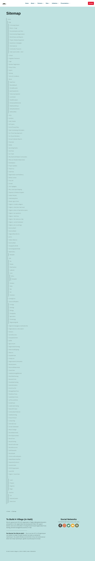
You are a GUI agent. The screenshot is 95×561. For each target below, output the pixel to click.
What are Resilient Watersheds (17, 160)
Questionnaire (12, 465)
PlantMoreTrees (13, 394)
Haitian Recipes (13, 195)
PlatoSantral (13, 267)
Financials (11, 142)
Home (27, 3)
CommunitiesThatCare (14, 412)
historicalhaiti (12, 243)
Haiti (10, 258)
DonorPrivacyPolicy (14, 127)
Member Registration (14, 64)
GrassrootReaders (14, 301)
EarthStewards (12, 450)
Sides (11, 286)
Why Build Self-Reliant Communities (18, 157)
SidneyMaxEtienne (14, 109)
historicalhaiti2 (12, 231)
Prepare (12, 483)
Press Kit (11, 180)
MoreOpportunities (14, 435)
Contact (11, 55)
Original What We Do (14, 234)
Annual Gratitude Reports (15, 139)
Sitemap (11, 73)
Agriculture (12, 316)
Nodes (11, 264)
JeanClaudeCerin (14, 91)
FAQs (10, 115)
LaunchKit (11, 471)
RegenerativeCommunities (15, 361)
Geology (12, 307)
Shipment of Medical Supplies (16, 192)
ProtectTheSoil (12, 418)
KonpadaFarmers (13, 338)
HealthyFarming (13, 415)
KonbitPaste (12, 403)
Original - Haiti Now (14, 216)
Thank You (11, 169)
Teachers (11, 492)
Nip (11, 289)
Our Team (11, 154)
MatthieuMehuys (14, 106)
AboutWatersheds (13, 432)
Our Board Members (14, 136)
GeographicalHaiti (13, 246)
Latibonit (12, 270)
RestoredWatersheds (14, 367)
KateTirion (12, 82)
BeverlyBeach (13, 85)
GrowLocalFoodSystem (15, 456)
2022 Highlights (13, 186)
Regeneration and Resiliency (16, 174)
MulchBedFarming (13, 376)
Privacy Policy (12, 67)
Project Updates (13, 166)
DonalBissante (14, 88)
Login (10, 61)
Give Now (11, 151)
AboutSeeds (12, 453)
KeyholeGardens (13, 385)
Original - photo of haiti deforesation (18, 210)
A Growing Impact (14, 25)
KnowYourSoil (12, 388)
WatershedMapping (14, 349)
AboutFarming (12, 441)
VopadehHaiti (12, 355)
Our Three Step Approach (15, 133)
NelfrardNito (13, 112)
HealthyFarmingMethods (15, 373)
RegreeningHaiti (14, 322)
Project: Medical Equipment (17, 40)
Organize (12, 486)
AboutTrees (12, 438)
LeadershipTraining (14, 406)
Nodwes (12, 283)
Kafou (12, 276)
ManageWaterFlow (14, 391)
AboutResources (13, 447)
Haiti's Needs (12, 121)
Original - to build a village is (16, 204)
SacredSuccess (13, 335)
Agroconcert (12, 343)
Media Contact (12, 177)
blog (10, 22)
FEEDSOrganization (14, 468)
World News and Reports (16, 37)
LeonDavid (12, 97)
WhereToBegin (12, 429)
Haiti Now (11, 171)
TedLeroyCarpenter (15, 94)
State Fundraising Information (16, 130)
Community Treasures (15, 49)
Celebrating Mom (13, 198)
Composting (12, 421)
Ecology (12, 304)
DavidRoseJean (14, 100)
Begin (11, 489)
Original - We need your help (16, 219)
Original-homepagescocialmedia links (18, 326)
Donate (91, 3)
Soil (11, 495)
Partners (40, 3)
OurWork (11, 118)
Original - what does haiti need (16, 207)
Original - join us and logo (15, 225)
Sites (47, 3)
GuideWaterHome (13, 397)
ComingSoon (12, 298)
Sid (10, 292)
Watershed (13, 501)
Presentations (65, 3)
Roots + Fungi (13, 28)
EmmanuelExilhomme (15, 103)
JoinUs (10, 237)
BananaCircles (12, 379)
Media (10, 145)
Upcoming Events (13, 148)
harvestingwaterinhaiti (14, 249)
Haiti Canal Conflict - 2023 (16, 52)
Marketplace (12, 163)
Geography (13, 313)
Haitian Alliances (13, 240)
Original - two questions (15, 213)
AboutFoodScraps (13, 444)
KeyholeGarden (14, 498)
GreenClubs (12, 370)
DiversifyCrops (12, 424)
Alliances (11, 352)
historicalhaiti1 (12, 228)
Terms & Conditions (14, 76)
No (10, 261)
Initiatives (54, 3)
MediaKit (12, 255)
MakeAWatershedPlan (14, 459)
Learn (11, 480)
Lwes (11, 273)
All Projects (11, 124)
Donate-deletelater (14, 426)
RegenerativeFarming (14, 346)
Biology (12, 310)
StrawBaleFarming (13, 382)
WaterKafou (12, 252)
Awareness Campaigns (16, 43)
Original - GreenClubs (14, 474)
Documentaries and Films (16, 31)
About (32, 3)
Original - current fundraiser (16, 222)
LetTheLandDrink (13, 400)
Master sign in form (14, 201)
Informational (13, 46)
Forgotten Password (14, 58)
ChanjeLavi (11, 358)
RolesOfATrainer (13, 409)
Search (10, 70)
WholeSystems (12, 364)
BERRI (10, 341)
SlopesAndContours (14, 462)
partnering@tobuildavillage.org (68, 522)
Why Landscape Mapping (15, 189)
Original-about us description (16, 329)
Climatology (13, 319)
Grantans (12, 295)
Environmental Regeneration (17, 34)
